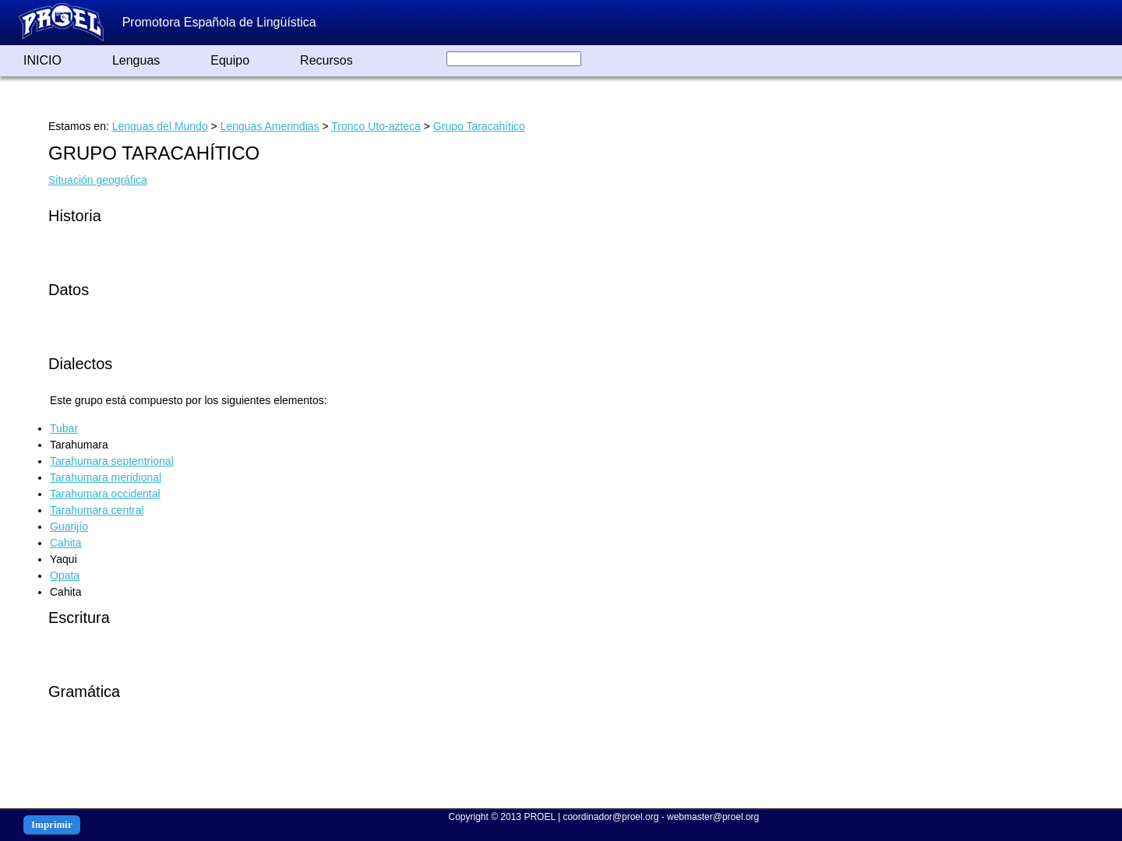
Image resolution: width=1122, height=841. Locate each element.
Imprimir (51, 824)
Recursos (326, 60)
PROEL (539, 816)
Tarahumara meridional (105, 477)
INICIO (42, 60)
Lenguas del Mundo (160, 126)
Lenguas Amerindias (270, 126)
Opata (64, 575)
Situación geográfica (97, 180)
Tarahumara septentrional (112, 461)
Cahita (65, 543)
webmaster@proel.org (713, 816)
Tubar (64, 428)
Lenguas (136, 60)
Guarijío (69, 526)
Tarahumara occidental (105, 493)
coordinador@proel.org (610, 816)
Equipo (229, 60)
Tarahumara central (97, 510)
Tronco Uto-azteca (376, 126)
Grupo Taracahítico (479, 126)
